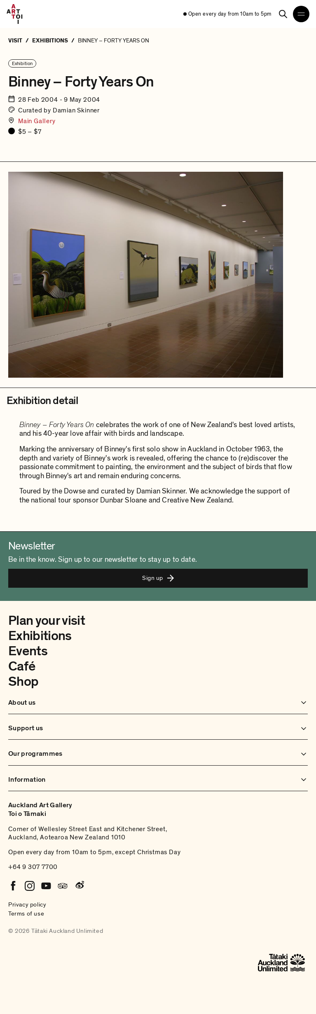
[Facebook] (13, 886)
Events (27, 651)
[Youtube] (46, 886)
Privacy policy (27, 904)
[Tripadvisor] (63, 886)
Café (21, 666)
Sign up (157, 578)
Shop (23, 682)
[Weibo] (79, 886)
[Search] (283, 14)
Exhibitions (40, 636)
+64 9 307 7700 (33, 866)
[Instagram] (30, 886)
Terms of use (26, 913)
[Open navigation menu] (301, 14)
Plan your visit (46, 621)
